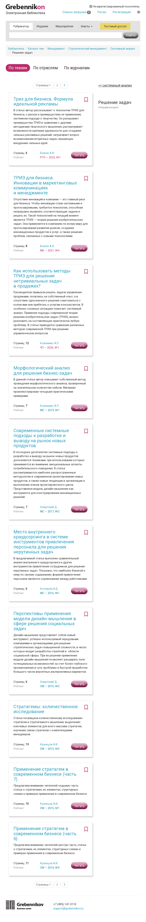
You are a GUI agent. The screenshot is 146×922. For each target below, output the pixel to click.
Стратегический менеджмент (87, 48)
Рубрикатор (21, 26)
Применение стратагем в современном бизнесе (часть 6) (44, 833)
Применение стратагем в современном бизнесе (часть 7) (44, 774)
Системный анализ (122, 48)
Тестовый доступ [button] (115, 26)
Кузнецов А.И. (49, 744)
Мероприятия (64, 26)
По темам (18, 67)
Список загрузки (77, 12)
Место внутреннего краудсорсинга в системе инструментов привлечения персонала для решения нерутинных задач (43, 542)
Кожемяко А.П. (49, 343)
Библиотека (16, 48)
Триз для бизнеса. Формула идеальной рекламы (43, 101)
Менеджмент (56, 48)
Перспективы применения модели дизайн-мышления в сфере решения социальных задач (44, 621)
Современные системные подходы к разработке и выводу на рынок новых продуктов (41, 438)
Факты (86, 26)
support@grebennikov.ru (68, 908)
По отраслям (45, 67)
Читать (79, 155)
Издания (42, 26)
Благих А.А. (47, 153)
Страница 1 (43, 85)
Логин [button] (101, 12)
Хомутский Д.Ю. (50, 507)
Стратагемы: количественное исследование (45, 709)
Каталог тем (36, 48)
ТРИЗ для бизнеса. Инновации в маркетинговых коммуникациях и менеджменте (45, 185)
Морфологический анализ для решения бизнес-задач (42, 370)
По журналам (77, 67)
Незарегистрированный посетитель (114, 6)
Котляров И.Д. (49, 588)
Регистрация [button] (122, 12)
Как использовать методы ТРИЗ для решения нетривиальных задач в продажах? (42, 278)
